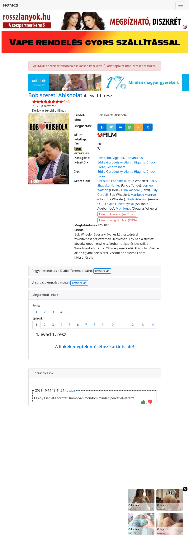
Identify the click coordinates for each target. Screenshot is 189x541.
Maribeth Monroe (143, 195)
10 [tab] (112, 325)
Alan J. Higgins (134, 162)
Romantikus (134, 158)
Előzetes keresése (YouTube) (117, 214)
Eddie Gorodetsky (110, 162)
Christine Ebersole (110, 181)
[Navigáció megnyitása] (180, 5)
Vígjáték (118, 158)
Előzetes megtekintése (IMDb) (118, 220)
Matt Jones (123, 208)
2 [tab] (45, 312)
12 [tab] (132, 325)
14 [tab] (152, 325)
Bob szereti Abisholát (56, 95)
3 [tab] (53, 312)
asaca (71, 390)
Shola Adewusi (136, 199)
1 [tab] (36, 312)
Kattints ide (102, 271)
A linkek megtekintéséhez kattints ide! (94, 346)
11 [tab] (122, 325)
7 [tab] (86, 325)
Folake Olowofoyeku (119, 204)
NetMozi (10, 5)
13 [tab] (142, 325)
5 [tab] (69, 312)
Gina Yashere (116, 167)
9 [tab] (103, 325)
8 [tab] (94, 325)
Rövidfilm (104, 158)
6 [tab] (78, 325)
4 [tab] (61, 312)
